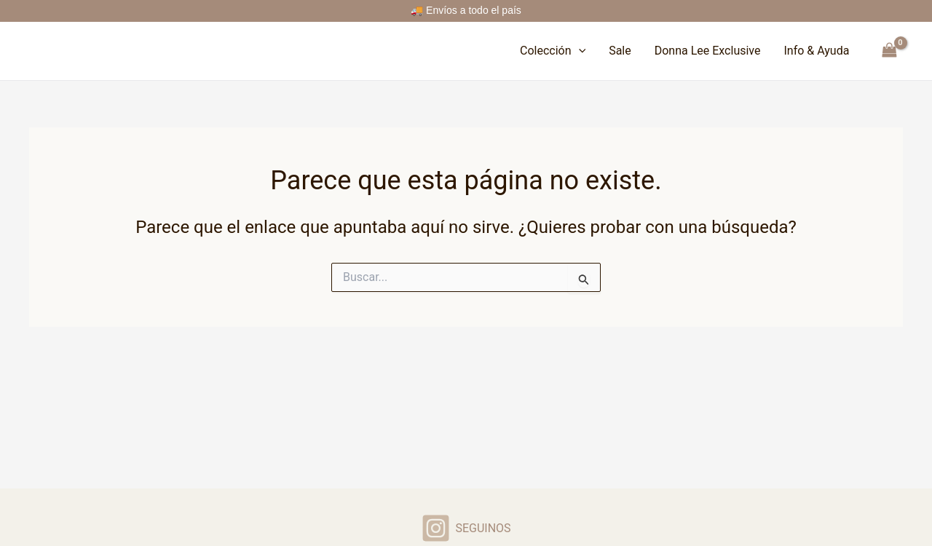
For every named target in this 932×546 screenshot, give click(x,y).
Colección (552, 51)
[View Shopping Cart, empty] (889, 50)
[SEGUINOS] (465, 528)
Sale (620, 51)
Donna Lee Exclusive (708, 51)
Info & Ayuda (816, 51)
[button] (579, 51)
